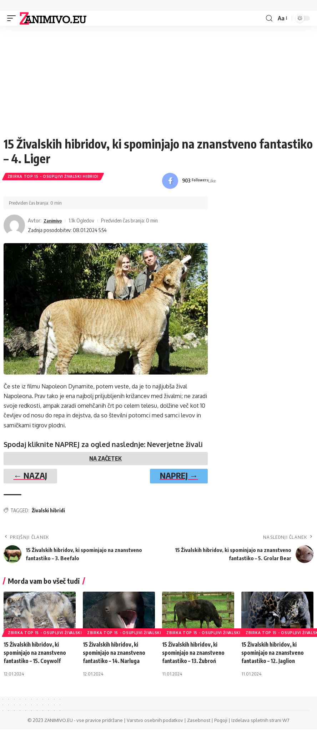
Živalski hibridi (48, 514)
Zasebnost (198, 724)
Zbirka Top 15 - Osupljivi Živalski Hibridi (53, 177)
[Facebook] (189, 181)
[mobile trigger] (13, 18)
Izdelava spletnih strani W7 (260, 724)
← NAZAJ (35, 478)
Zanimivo (54, 221)
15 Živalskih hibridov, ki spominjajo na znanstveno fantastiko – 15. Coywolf (36, 656)
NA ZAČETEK (105, 460)
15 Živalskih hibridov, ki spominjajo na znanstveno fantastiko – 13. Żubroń (195, 656)
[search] (269, 18)
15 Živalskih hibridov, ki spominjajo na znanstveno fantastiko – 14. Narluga (116, 656)
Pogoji (220, 724)
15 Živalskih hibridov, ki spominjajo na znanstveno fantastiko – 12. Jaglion (274, 656)
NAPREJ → (174, 478)
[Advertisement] (158, 83)
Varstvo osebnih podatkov (155, 724)
